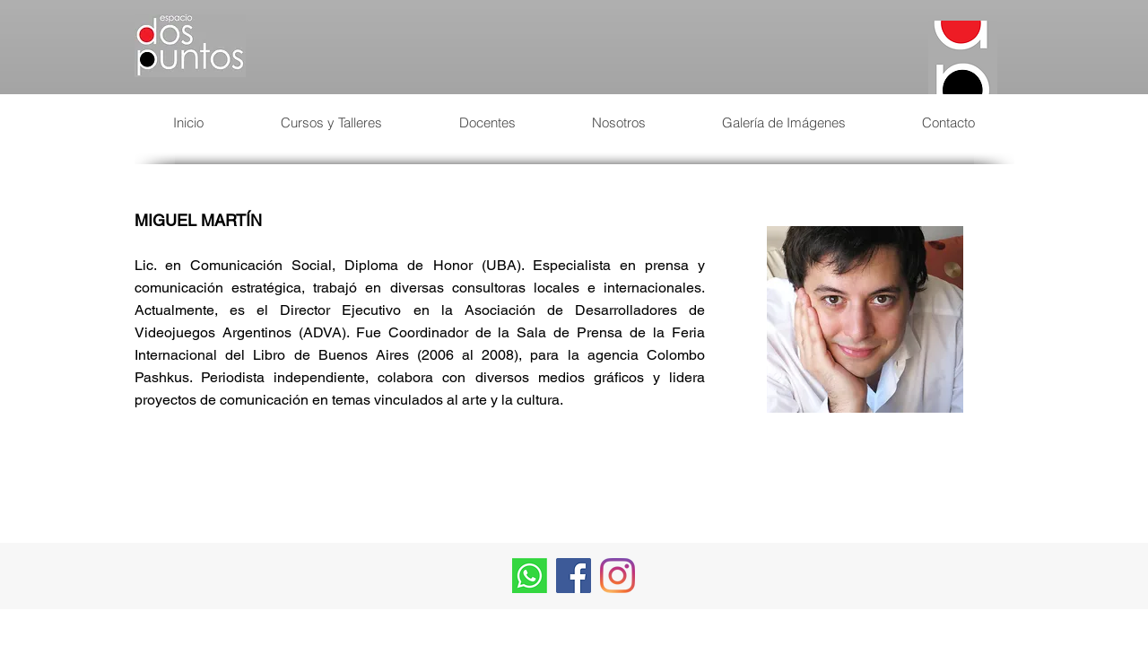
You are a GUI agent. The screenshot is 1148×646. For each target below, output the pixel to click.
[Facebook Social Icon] (573, 575)
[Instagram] (617, 575)
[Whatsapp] (529, 575)
